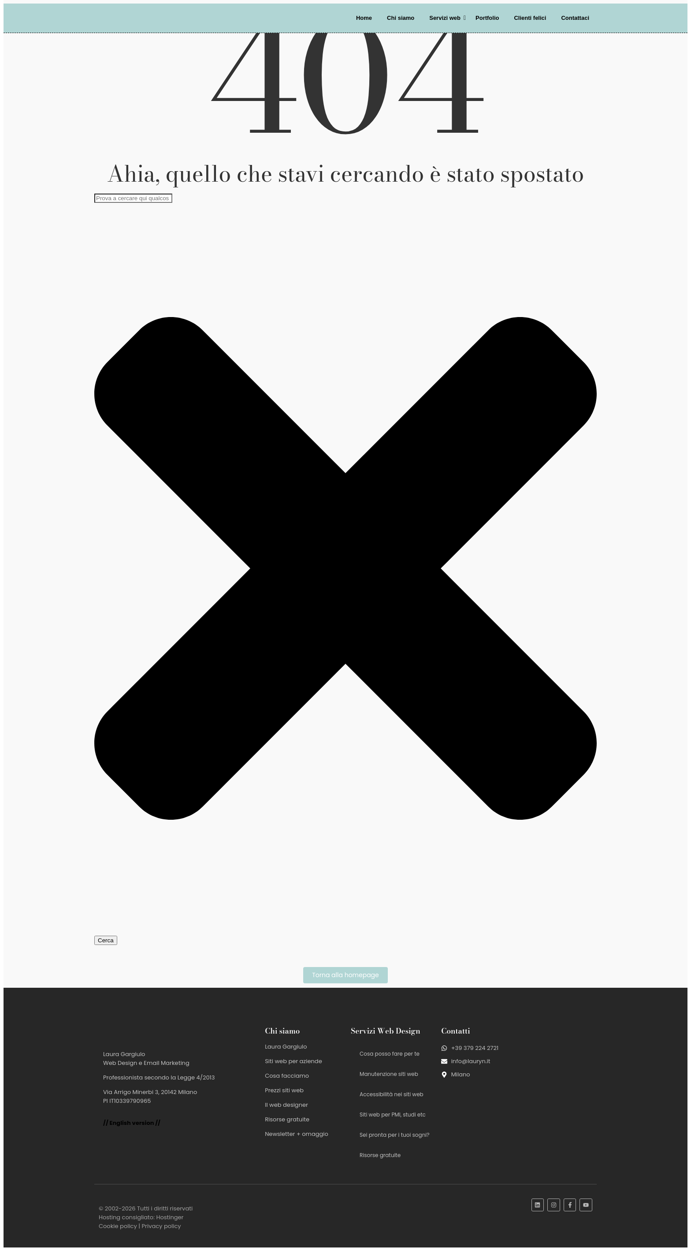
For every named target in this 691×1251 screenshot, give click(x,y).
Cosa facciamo (287, 1076)
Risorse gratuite (287, 1119)
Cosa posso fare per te (390, 1053)
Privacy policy (161, 1226)
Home (364, 18)
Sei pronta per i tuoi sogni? (395, 1135)
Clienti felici (530, 18)
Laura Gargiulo (286, 1046)
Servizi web (446, 17)
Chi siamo (400, 18)
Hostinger (169, 1217)
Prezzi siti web (284, 1090)
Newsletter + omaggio (296, 1134)
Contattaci (575, 18)
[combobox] (133, 198)
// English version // (131, 1123)
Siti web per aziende (293, 1061)
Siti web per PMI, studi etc (393, 1114)
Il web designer (286, 1105)
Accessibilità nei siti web (392, 1094)
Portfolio (487, 18)
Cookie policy (118, 1226)
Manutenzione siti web (389, 1074)
